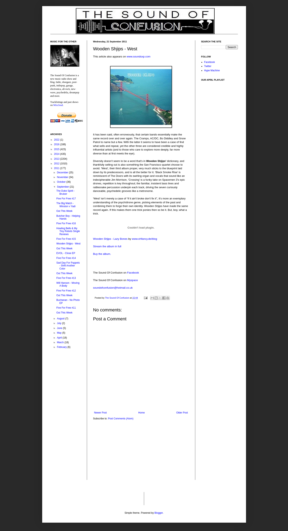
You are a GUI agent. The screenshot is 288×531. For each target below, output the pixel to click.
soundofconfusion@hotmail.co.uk (113, 287)
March (60, 342)
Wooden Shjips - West (68, 243)
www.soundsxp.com (138, 56)
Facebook (133, 272)
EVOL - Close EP (65, 253)
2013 (57, 158)
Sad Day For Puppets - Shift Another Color (68, 265)
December (63, 172)
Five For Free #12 (66, 290)
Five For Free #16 (66, 223)
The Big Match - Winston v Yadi (65, 205)
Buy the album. (102, 253)
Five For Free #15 (66, 238)
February (62, 347)
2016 (57, 144)
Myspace (132, 280)
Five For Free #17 (66, 198)
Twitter (207, 66)
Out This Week (64, 211)
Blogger (158, 512)
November (63, 177)
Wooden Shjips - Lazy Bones (110, 238)
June (60, 328)
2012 (57, 163)
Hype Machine (212, 70)
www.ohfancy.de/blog (144, 238)
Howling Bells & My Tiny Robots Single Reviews (68, 231)
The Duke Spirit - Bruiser (65, 192)
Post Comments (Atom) (121, 418)
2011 (57, 168)
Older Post (182, 412)
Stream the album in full (107, 246)
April (59, 337)
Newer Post (100, 412)
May (59, 332)
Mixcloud (58, 105)
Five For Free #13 (66, 278)
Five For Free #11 (66, 307)
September (63, 186)
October (61, 181)
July (59, 323)
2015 (57, 149)
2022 (57, 139)
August (61, 318)
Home (141, 412)
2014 (57, 154)
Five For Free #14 (66, 258)
